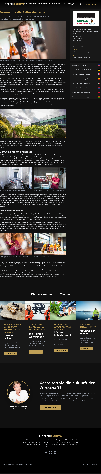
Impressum (85, 464)
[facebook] (46, 452)
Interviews (32, 4)
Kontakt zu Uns (91, 4)
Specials (52, 4)
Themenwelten (43, 4)
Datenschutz (94, 464)
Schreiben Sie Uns (50, 408)
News (64, 4)
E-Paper (58, 4)
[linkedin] (55, 452)
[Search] (80, 4)
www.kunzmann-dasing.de (82, 58)
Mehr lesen (10, 353)
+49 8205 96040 (78, 46)
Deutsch (73, 4)
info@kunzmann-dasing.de (82, 52)
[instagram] (50, 452)
